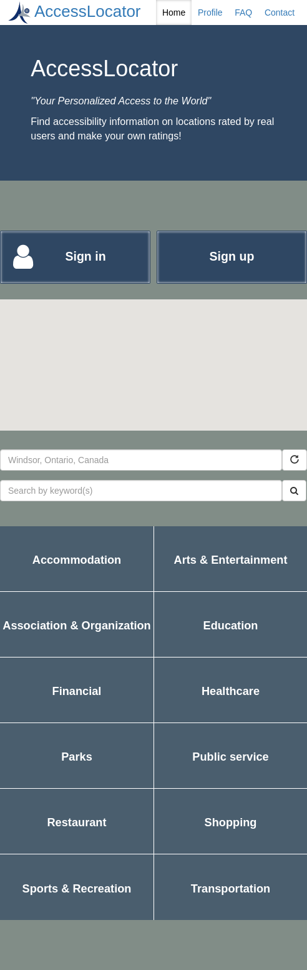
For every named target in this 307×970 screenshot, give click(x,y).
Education (244, 638)
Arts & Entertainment (231, 573)
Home (173, 13)
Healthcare (253, 704)
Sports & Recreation (81, 901)
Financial (94, 704)
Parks (100, 770)
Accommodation (76, 573)
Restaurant (80, 835)
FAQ (243, 13)
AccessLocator (87, 11)
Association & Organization (76, 638)
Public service (247, 770)
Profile (210, 13)
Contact (280, 13)
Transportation (233, 901)
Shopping (256, 835)
